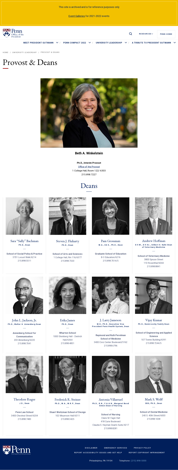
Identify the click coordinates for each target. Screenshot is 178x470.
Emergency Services (115, 448)
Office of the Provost (89, 166)
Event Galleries (77, 16)
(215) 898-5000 (138, 461)
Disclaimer (91, 448)
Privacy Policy (142, 448)
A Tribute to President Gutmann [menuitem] (151, 43)
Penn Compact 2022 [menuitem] (74, 43)
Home (5, 52)
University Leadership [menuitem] (109, 43)
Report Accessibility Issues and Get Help (98, 453)
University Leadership (24, 52)
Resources (146, 34)
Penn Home (166, 34)
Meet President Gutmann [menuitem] (38, 43)
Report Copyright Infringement (147, 453)
